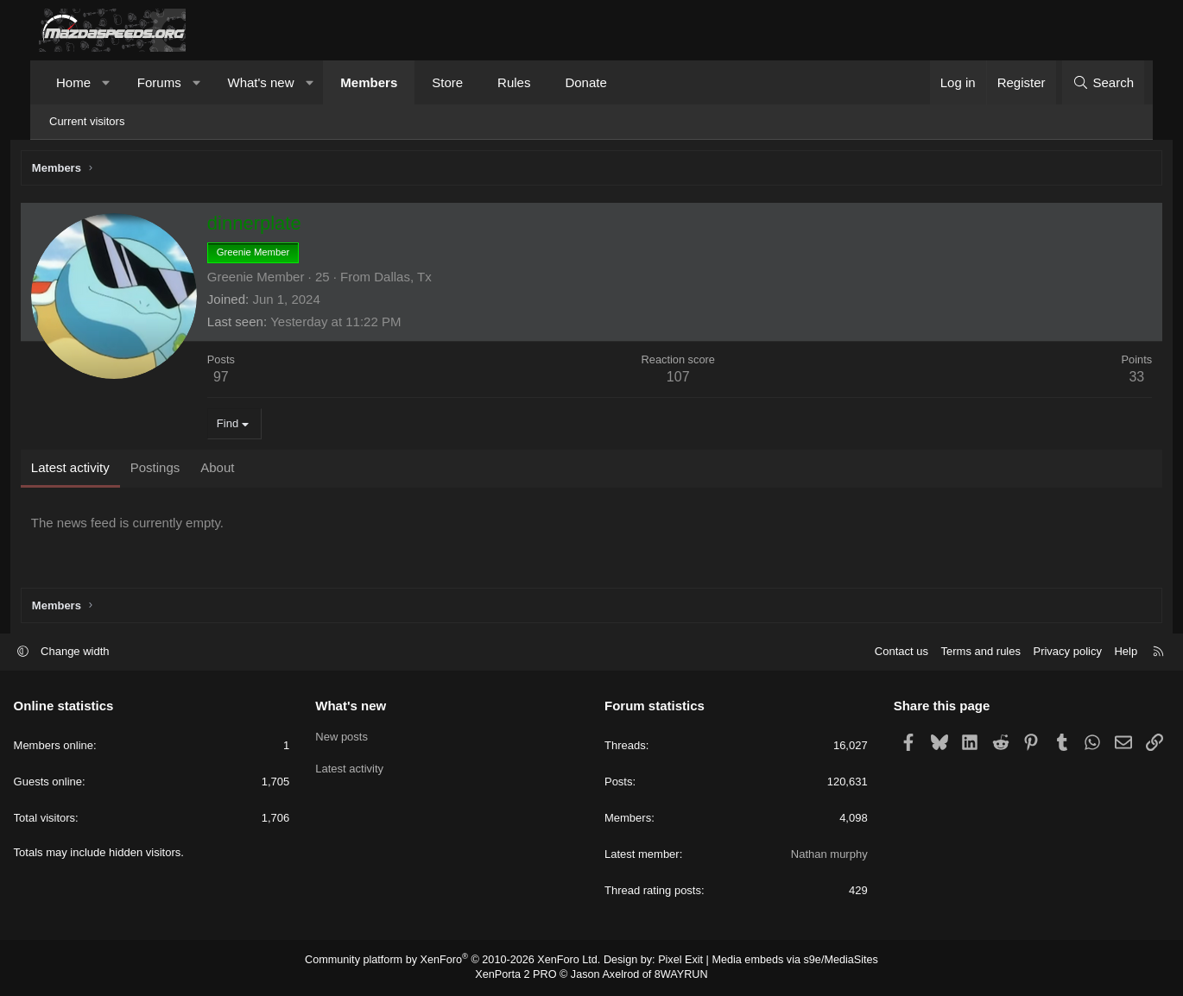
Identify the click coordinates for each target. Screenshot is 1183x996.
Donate (585, 82)
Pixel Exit (676, 961)
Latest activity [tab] (93, 470)
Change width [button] (101, 652)
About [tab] (239, 470)
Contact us (875, 652)
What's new (260, 82)
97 (243, 379)
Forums (159, 82)
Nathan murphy (816, 855)
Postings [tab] (178, 470)
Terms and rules (955, 652)
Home (73, 82)
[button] (106, 82)
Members (368, 82)
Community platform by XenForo (459, 961)
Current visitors (86, 121)
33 (1114, 379)
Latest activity (362, 767)
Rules (513, 82)
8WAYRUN (676, 975)
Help (1100, 652)
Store (447, 82)
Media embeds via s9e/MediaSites (784, 961)
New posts (354, 736)
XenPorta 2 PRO (519, 975)
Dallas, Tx (424, 279)
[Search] (1103, 82)
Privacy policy (1042, 652)
